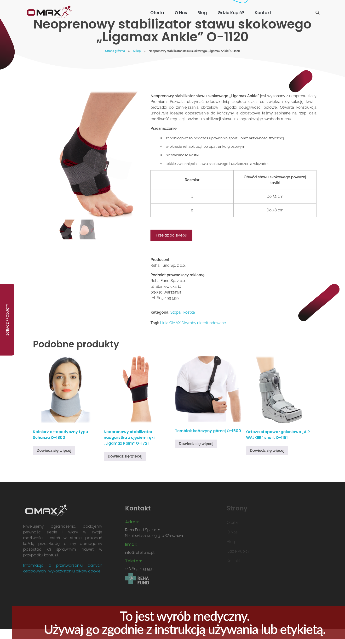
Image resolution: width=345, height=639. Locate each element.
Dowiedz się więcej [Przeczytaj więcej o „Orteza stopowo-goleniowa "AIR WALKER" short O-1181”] (267, 460)
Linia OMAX (170, 333)
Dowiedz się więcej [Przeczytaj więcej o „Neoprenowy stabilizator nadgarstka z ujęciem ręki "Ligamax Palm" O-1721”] (125, 466)
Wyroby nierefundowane (204, 333)
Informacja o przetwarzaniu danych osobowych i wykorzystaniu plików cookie (62, 578)
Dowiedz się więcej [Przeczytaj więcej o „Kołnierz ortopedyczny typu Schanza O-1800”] (54, 460)
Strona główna (115, 60)
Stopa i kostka (182, 322)
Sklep (137, 60)
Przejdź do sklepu (171, 245)
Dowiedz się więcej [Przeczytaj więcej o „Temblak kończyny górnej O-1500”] (196, 453)
